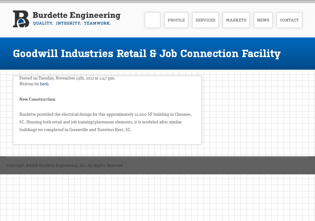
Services (205, 20)
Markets (236, 20)
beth (44, 84)
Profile (176, 20)
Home (152, 20)
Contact (289, 20)
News (263, 20)
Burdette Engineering (67, 19)
